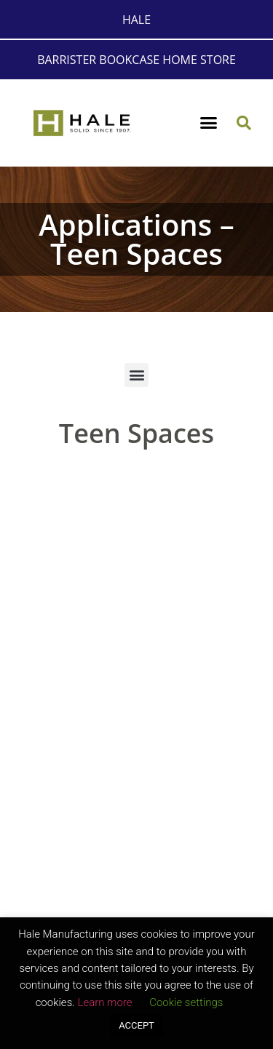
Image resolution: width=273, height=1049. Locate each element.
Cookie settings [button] (186, 1002)
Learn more (104, 1002)
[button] (208, 123)
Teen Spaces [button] (136, 433)
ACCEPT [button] (136, 1025)
